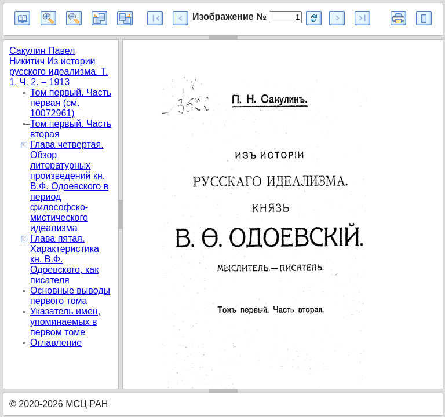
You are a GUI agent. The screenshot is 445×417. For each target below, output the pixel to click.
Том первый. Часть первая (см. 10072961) (70, 102)
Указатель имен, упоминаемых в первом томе (65, 321)
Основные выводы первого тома (70, 296)
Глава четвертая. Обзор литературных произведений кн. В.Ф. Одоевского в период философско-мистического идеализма (69, 186)
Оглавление (56, 343)
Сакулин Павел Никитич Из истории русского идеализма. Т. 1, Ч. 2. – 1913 (58, 66)
